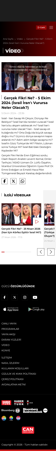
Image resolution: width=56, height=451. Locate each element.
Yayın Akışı (8, 334)
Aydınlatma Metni (13, 384)
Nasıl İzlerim (10, 363)
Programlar (10, 329)
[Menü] (51, 27)
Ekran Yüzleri (11, 339)
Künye (5, 350)
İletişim (6, 357)
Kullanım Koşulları (15, 368)
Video (21, 39)
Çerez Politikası (12, 379)
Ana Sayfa (10, 39)
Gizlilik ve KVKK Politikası (18, 373)
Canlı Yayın (8, 323)
